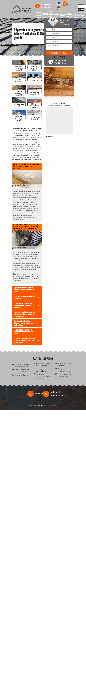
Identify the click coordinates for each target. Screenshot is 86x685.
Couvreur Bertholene (21, 375)
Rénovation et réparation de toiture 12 (38, 15)
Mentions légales (51, 405)
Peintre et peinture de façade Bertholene (65, 375)
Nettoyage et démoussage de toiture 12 (82, 15)
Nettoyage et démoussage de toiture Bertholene (43, 376)
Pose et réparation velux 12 (76, 15)
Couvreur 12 (56, 15)
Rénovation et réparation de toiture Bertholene (22, 366)
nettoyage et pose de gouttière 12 (69, 15)
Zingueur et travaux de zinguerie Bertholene (22, 371)
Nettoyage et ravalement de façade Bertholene (65, 370)
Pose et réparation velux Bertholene (65, 365)
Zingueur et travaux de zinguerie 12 (51, 15)
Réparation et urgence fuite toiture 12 (45, 15)
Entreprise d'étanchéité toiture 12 (63, 15)
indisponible (46, 5)
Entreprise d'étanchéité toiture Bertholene (43, 365)
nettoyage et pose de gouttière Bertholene (43, 370)
